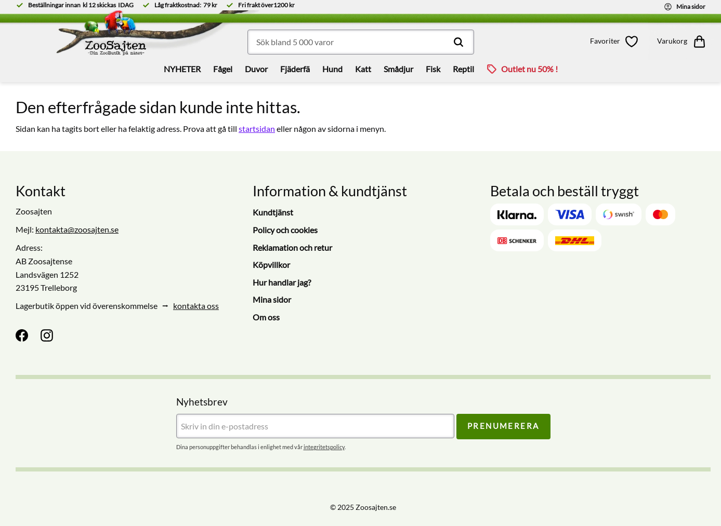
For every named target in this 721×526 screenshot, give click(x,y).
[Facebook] (21, 335)
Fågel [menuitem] (222, 69)
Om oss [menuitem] (266, 317)
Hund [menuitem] (332, 69)
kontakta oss (196, 306)
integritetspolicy (324, 446)
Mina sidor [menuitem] (272, 299)
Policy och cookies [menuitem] (285, 230)
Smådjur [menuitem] (398, 69)
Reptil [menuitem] (463, 69)
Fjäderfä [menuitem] (295, 69)
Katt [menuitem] (363, 69)
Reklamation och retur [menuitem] (292, 247)
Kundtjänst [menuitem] (273, 212)
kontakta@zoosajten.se (77, 229)
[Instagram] (46, 335)
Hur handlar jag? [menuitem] (282, 282)
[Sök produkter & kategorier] (361, 42)
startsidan (257, 128)
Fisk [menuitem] (433, 69)
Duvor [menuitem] (256, 69)
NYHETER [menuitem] (182, 69)
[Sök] (458, 42)
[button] (616, 41)
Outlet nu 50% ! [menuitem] (529, 69)
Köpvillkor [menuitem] (271, 264)
